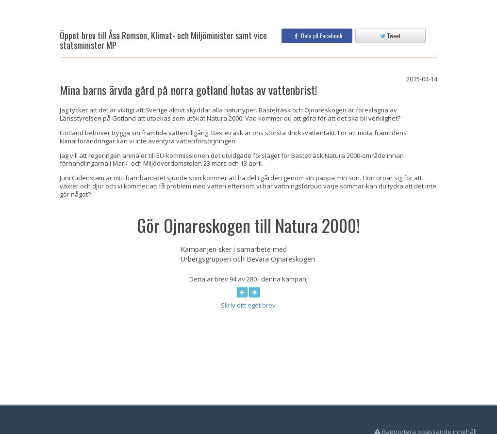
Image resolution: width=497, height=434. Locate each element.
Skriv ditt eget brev (248, 305)
